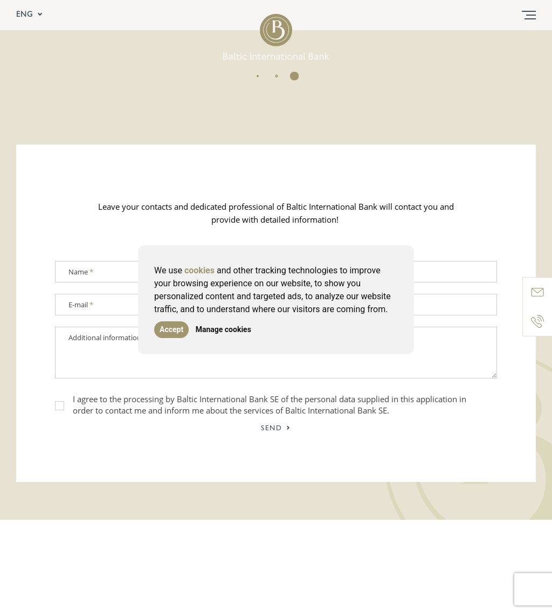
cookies (199, 270)
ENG (29, 15)
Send (276, 428)
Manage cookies (223, 329)
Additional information (104, 337)
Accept (171, 329)
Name (80, 272)
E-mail (80, 304)
